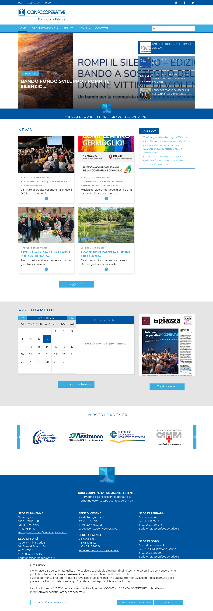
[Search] (173, 28)
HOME (22, 28)
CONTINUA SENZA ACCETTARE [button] (135, 602)
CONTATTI (101, 28)
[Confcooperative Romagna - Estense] (42, 14)
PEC (20, 3)
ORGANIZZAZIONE (43, 28)
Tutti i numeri (167, 386)
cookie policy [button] (123, 574)
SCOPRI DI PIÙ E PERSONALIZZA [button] (49, 602)
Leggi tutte (76, 284)
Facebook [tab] (149, 130)
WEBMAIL (34, 3)
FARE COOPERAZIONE (78, 116)
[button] (57, 28)
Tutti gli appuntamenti (76, 384)
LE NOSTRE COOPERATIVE (129, 116)
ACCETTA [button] (168, 602)
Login (48, 3)
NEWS (83, 28)
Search (192, 28)
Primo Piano (30, 73)
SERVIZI (68, 28)
